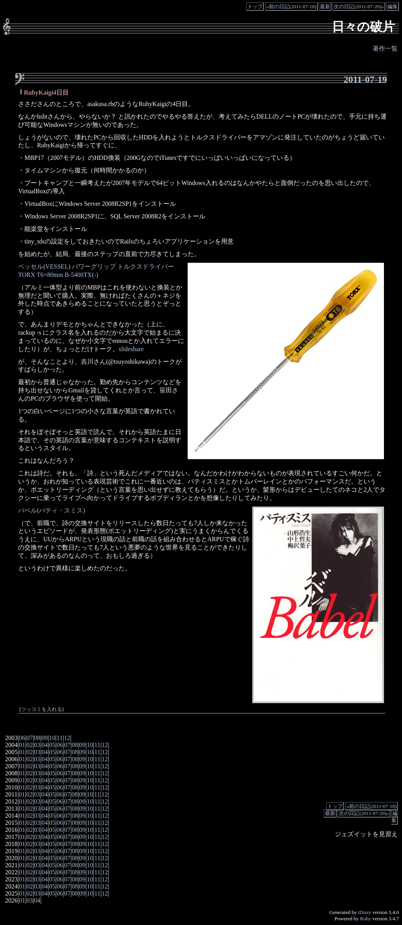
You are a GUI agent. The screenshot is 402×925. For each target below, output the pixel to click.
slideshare (131, 349)
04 (45, 745)
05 (52, 745)
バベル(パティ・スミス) (51, 510)
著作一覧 (385, 48)
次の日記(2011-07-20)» (359, 6)
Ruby (365, 918)
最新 (325, 6)
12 (67, 738)
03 (37, 745)
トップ (255, 6)
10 (52, 738)
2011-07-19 (365, 79)
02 (29, 745)
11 (59, 738)
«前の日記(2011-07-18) (291, 6)
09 (45, 738)
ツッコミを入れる (41, 709)
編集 (392, 6)
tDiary (364, 912)
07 (29, 738)
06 (22, 738)
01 (22, 745)
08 (37, 738)
